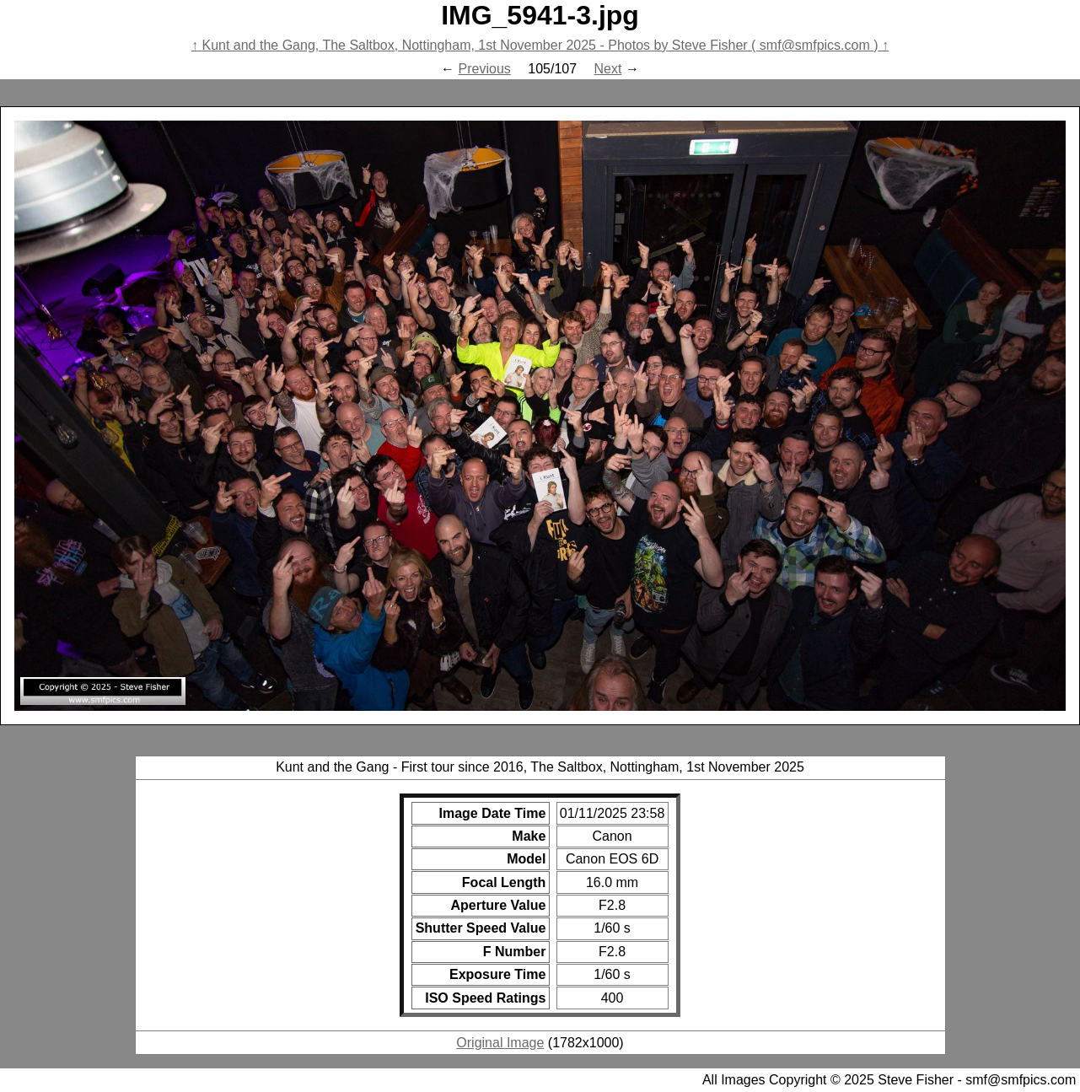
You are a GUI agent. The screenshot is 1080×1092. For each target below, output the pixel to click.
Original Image (500, 1043)
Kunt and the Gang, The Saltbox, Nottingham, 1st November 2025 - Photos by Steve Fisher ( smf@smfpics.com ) (539, 45)
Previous (485, 69)
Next (608, 69)
